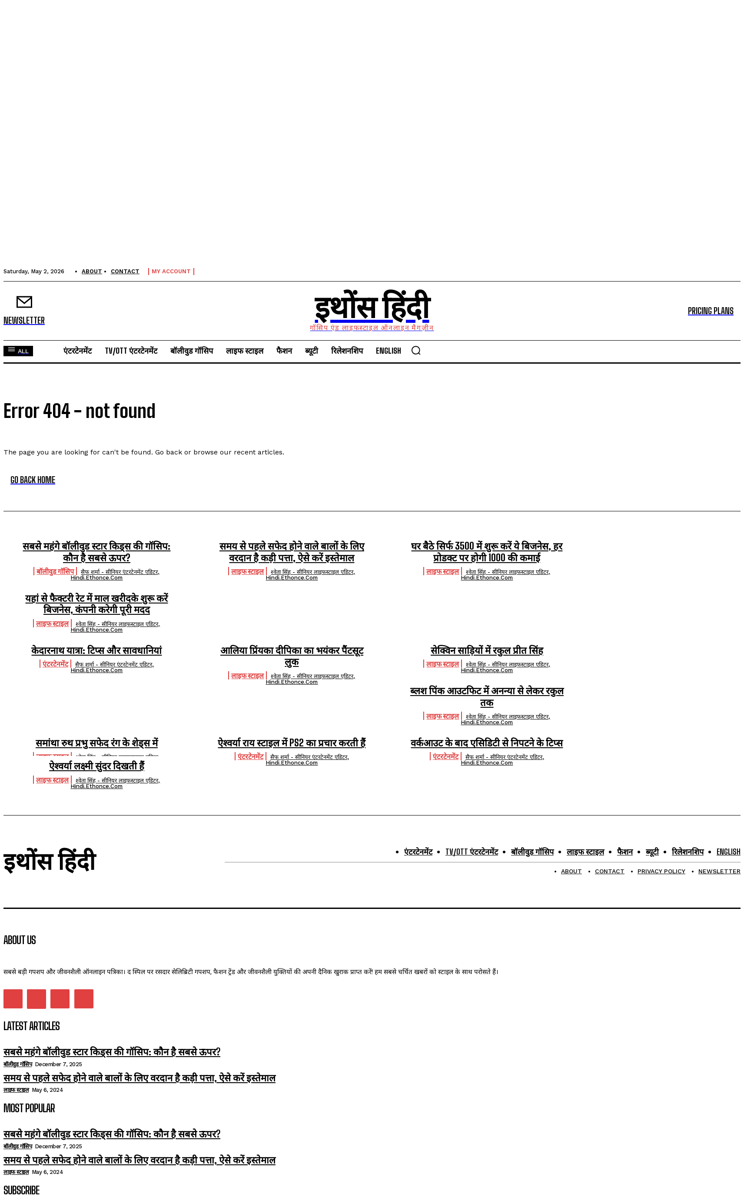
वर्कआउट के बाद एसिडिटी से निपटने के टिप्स (487, 743)
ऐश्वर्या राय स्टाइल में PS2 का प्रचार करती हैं (291, 743)
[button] (415, 350)
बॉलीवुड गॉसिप (55, 571)
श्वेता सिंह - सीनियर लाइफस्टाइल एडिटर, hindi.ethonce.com (310, 575)
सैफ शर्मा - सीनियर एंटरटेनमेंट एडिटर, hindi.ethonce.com (114, 575)
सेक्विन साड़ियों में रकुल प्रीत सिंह (487, 650)
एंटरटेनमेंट (55, 664)
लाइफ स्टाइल (247, 571)
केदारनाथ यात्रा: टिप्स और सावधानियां (96, 650)
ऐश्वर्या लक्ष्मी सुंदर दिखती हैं (96, 766)
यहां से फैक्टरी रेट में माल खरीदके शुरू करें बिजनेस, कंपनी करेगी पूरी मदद (96, 603)
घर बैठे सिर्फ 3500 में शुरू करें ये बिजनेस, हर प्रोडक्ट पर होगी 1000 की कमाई (486, 551)
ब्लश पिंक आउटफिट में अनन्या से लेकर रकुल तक (487, 696)
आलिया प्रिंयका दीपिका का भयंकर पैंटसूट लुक (291, 655)
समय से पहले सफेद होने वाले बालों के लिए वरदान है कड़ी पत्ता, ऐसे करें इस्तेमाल (291, 551)
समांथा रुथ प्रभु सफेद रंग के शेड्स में (97, 743)
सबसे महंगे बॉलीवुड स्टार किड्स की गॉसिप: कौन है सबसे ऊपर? (96, 551)
